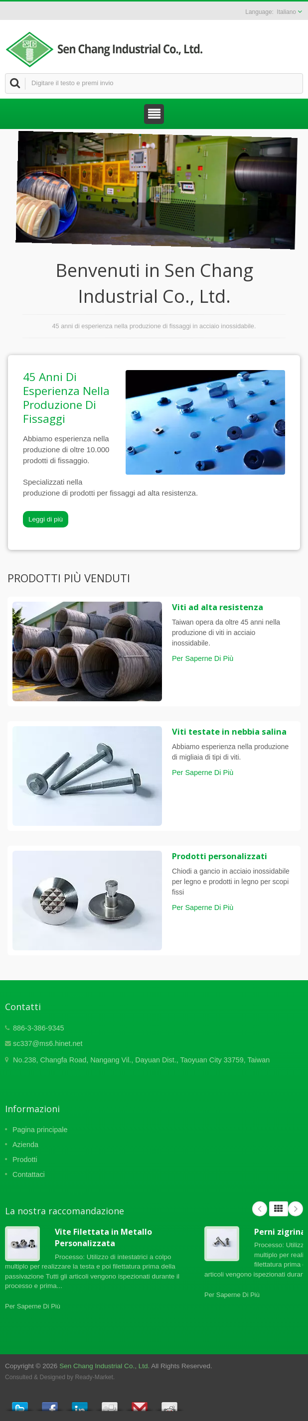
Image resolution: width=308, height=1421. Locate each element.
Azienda (25, 1145)
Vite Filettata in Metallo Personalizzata (103, 1237)
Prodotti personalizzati (219, 856)
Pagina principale (39, 1130)
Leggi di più (45, 519)
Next (295, 1208)
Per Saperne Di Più (202, 658)
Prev (259, 1208)
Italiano (286, 11)
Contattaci (28, 1174)
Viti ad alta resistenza (217, 607)
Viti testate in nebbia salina (229, 731)
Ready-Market (94, 1377)
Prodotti (24, 1159)
